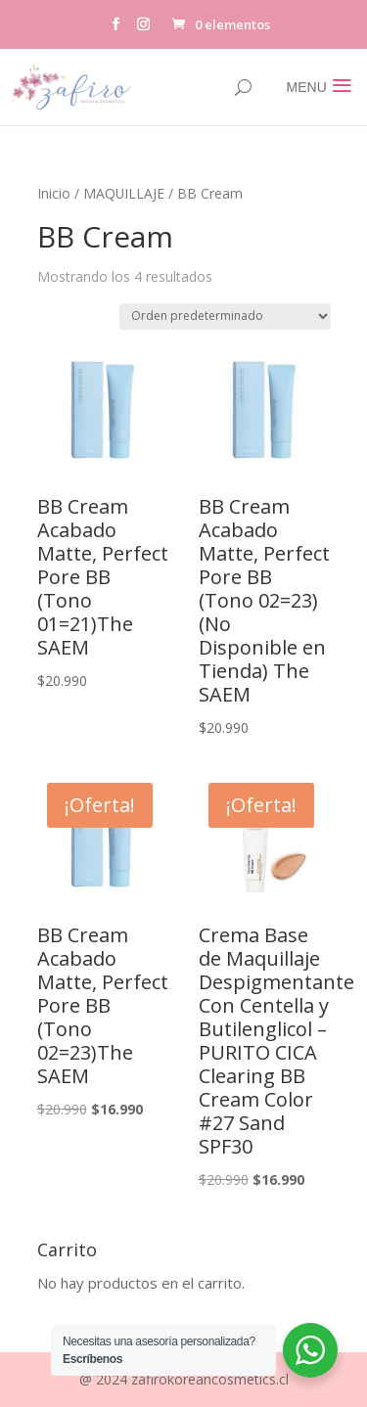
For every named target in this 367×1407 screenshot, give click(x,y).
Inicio (53, 193)
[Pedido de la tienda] (225, 316)
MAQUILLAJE (123, 193)
